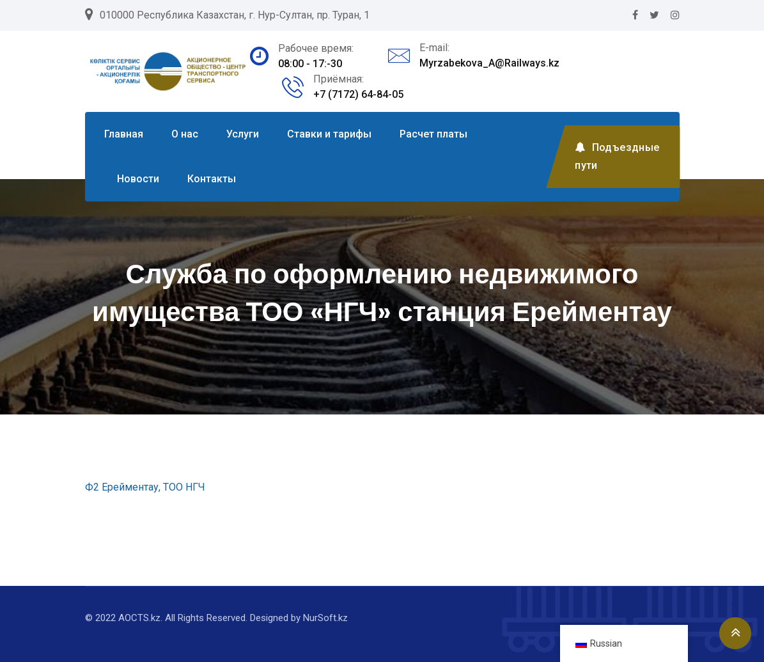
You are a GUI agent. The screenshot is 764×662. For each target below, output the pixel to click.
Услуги (242, 134)
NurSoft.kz (325, 618)
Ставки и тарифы (329, 134)
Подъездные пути (617, 156)
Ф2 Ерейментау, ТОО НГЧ (145, 487)
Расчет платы (433, 134)
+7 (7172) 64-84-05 (358, 94)
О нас (184, 134)
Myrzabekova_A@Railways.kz (489, 63)
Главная (123, 134)
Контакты (211, 179)
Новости (138, 179)
